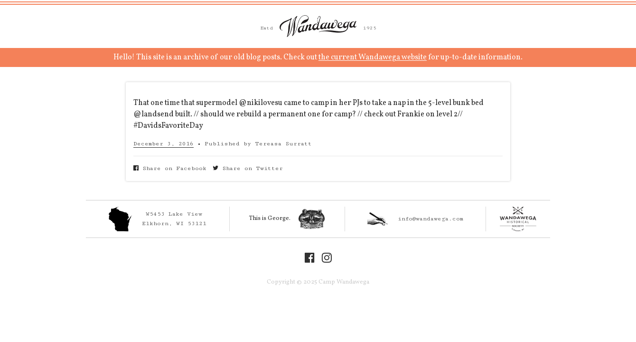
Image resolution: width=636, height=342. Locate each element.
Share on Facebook (169, 168)
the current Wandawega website (372, 57)
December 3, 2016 (163, 143)
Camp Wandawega (318, 26)
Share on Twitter (248, 168)
